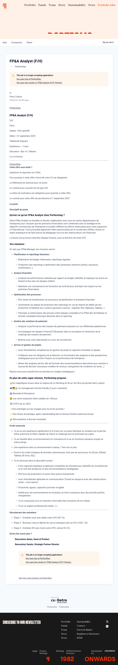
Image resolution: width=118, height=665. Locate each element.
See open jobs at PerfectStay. (29, 79)
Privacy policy (52, 607)
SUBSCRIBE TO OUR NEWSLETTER (22, 622)
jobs (4, 42)
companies (16, 42)
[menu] (59, 160)
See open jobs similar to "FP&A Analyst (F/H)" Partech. (39, 83)
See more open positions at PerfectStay (35, 578)
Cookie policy (64, 607)
